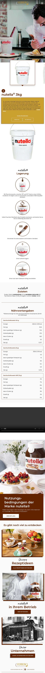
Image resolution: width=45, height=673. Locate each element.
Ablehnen (16, 119)
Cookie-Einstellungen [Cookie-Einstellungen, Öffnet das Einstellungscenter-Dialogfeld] (22, 115)
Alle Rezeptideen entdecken (22, 568)
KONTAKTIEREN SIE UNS (16, 669)
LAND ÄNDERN (30, 669)
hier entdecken (23, 611)
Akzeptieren (28, 119)
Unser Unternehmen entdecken (22, 655)
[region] (22, 111)
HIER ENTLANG (11, 516)
